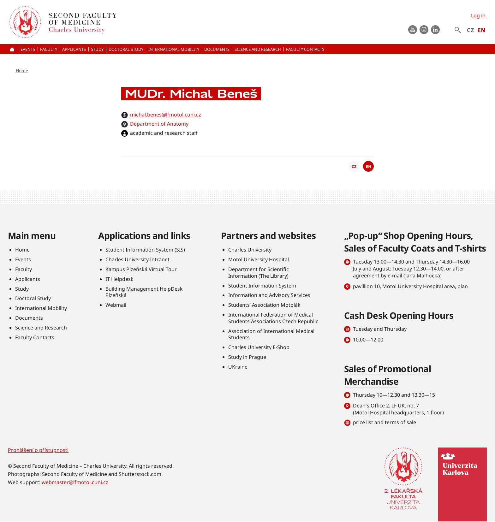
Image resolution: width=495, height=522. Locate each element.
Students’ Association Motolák (264, 304)
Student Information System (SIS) (145, 249)
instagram (424, 29)
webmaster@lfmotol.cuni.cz (75, 482)
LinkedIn (435, 29)
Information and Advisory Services (269, 295)
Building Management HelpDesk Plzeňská (144, 292)
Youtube (412, 29)
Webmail (115, 304)
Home (22, 71)
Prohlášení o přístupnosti (38, 450)
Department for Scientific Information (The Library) (258, 272)
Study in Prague (247, 356)
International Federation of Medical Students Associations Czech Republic (273, 318)
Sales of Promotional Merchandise (387, 375)
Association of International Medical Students (271, 334)
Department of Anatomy (159, 123)
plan (462, 286)
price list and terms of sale (384, 422)
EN (482, 30)
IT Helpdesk (119, 279)
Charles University (249, 249)
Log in (478, 15)
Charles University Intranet (137, 259)
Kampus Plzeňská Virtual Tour (141, 269)
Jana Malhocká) (423, 275)
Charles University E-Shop (258, 347)
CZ (470, 30)
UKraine (238, 366)
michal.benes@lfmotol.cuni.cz (165, 114)
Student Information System (262, 285)
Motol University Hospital (258, 259)
